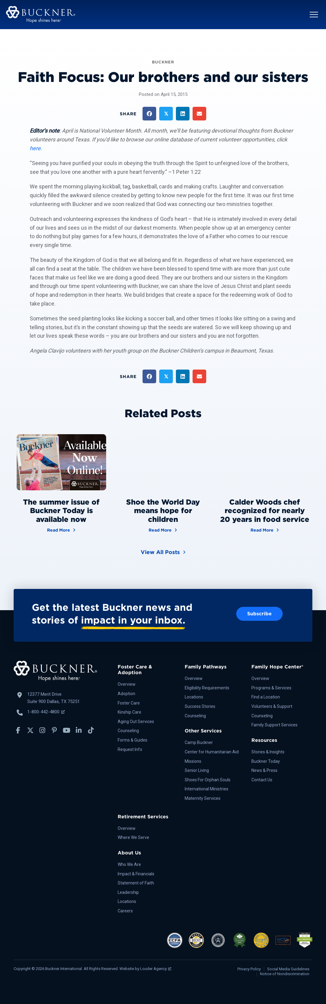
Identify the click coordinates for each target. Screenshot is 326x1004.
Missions (193, 761)
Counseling (128, 730)
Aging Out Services (136, 721)
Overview (127, 684)
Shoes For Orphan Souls (207, 779)
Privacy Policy (249, 969)
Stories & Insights (267, 751)
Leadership (128, 892)
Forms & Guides (132, 740)
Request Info (130, 749)
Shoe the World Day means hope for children (163, 511)
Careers (125, 910)
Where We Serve (133, 837)
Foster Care (129, 703)
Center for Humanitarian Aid (212, 751)
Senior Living (197, 770)
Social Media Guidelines (288, 969)
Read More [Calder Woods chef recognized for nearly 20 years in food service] (264, 529)
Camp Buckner (199, 742)
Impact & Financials (136, 873)
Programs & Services (271, 687)
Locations (194, 697)
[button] (314, 14)
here (35, 148)
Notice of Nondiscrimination (284, 974)
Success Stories (200, 706)
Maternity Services (202, 798)
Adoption (126, 693)
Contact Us (261, 779)
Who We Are (129, 864)
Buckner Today (265, 761)
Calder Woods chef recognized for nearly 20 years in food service (264, 511)
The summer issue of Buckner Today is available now (61, 511)
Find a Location (265, 697)
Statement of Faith (136, 883)
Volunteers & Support (271, 706)
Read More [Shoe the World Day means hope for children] (163, 529)
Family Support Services (274, 724)
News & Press (264, 770)
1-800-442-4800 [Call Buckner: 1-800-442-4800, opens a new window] (46, 712)
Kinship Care (129, 712)
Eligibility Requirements (207, 687)
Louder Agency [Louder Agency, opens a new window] (155, 968)
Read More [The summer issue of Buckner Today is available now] (61, 529)
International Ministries (206, 788)
